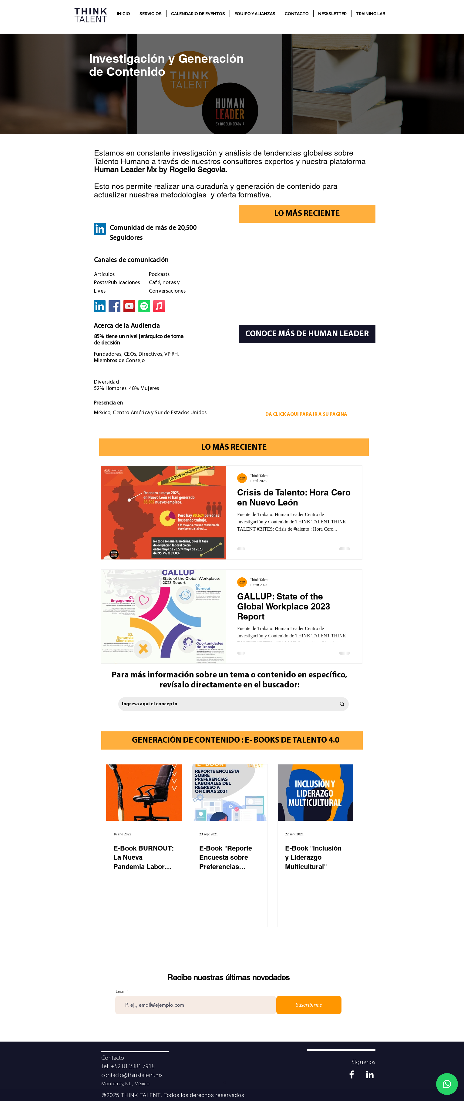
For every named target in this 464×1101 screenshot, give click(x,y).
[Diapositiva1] (224, 1082)
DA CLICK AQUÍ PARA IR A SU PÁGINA (306, 414)
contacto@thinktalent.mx (132, 1075)
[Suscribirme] (308, 1005)
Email (120, 991)
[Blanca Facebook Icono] (351, 1074)
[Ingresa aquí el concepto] (224, 704)
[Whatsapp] (447, 1084)
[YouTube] (129, 306)
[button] (150, 13)
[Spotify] (144, 306)
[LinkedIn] (100, 229)
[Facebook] (114, 306)
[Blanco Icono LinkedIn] (370, 1074)
